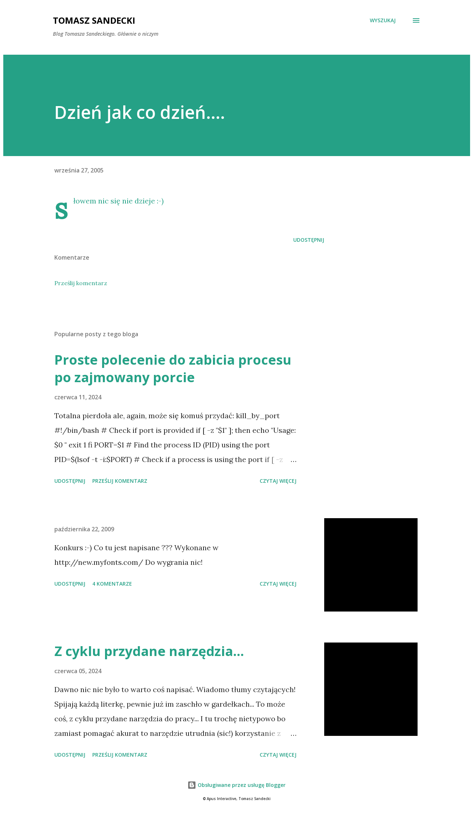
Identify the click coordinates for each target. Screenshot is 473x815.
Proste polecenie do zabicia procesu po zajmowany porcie (172, 368)
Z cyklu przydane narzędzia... (149, 651)
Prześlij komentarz (80, 283)
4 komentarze (112, 583)
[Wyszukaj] (383, 20)
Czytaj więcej (278, 480)
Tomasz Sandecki (94, 20)
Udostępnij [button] (308, 239)
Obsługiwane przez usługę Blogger (236, 784)
